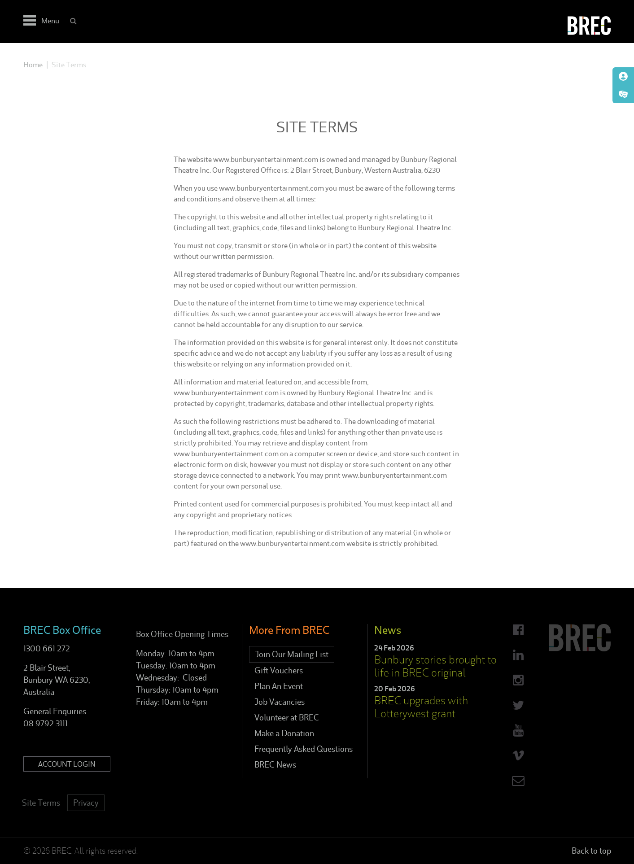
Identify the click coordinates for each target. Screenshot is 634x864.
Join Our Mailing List (291, 654)
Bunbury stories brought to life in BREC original (435, 666)
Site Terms (41, 802)
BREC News (275, 764)
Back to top (591, 850)
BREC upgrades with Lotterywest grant (421, 707)
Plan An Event (278, 686)
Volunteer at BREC (286, 717)
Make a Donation (284, 733)
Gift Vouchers (278, 670)
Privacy (86, 802)
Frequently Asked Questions (303, 749)
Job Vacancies (279, 702)
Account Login (67, 763)
